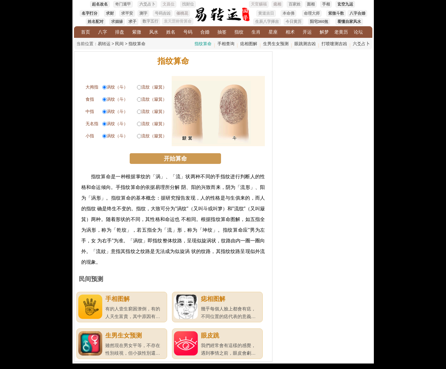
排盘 (119, 31)
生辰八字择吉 (267, 21)
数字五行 (150, 21)
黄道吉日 (266, 13)
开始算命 (175, 158)
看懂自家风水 (349, 21)
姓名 (170, 31)
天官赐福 (259, 4)
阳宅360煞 (319, 21)
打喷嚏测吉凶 (334, 43)
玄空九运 (345, 4)
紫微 (136, 31)
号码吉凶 (162, 13)
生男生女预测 (276, 43)
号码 (187, 31)
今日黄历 (293, 21)
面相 (311, 4)
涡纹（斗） (117, 87)
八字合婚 (357, 13)
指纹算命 (137, 43)
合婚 (204, 31)
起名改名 (100, 4)
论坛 (358, 31)
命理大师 (312, 13)
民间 (119, 43)
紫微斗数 (336, 13)
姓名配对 (96, 21)
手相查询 (225, 43)
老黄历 (341, 31)
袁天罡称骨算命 (177, 21)
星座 (273, 31)
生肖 (256, 31)
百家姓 (294, 4)
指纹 (239, 31)
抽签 (222, 31)
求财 (110, 13)
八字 (102, 31)
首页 (85, 31)
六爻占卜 (147, 4)
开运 (307, 31)
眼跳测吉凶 (305, 43)
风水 (153, 31)
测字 (143, 13)
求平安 (127, 13)
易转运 (104, 43)
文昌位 (168, 4)
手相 (326, 4)
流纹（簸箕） (154, 87)
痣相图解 (248, 43)
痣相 (277, 4)
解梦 (324, 31)
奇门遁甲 (123, 4)
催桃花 (182, 13)
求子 (132, 21)
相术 (290, 31)
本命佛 (288, 13)
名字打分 (89, 13)
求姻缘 (117, 21)
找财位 (188, 4)
